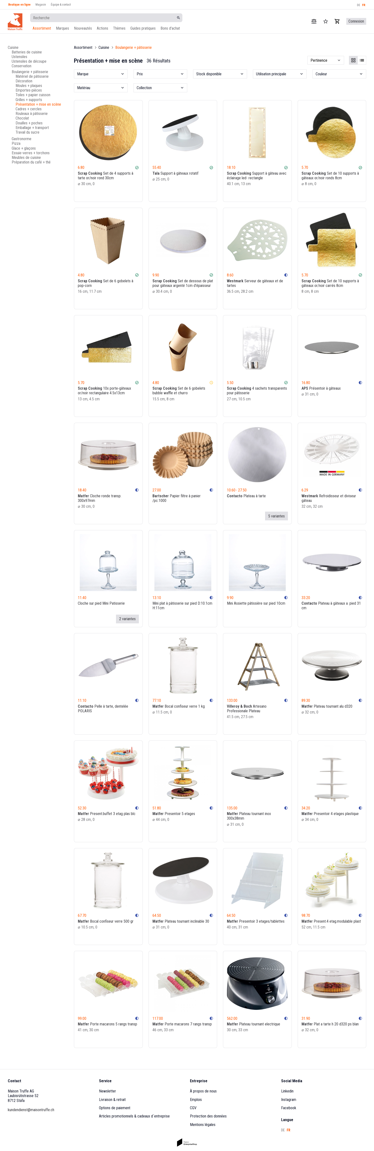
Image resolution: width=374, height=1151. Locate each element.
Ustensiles (19, 56)
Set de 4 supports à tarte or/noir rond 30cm (105, 175)
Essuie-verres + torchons (31, 153)
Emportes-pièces (29, 90)
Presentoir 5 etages (173, 813)
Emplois (196, 1099)
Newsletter (107, 1091)
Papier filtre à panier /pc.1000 (176, 498)
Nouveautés (83, 28)
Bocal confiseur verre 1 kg (178, 706)
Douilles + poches (29, 123)
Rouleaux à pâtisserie (32, 113)
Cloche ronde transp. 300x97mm (99, 498)
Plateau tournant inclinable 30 (180, 921)
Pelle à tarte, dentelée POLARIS (103, 708)
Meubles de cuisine (26, 157)
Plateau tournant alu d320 (327, 706)
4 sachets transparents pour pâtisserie (257, 390)
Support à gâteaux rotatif (175, 173)
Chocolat (22, 118)
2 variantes (127, 619)
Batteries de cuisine (27, 52)
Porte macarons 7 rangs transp (182, 1024)
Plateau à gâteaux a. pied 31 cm (331, 605)
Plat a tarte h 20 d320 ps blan (330, 1024)
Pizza (16, 143)
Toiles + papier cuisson (33, 95)
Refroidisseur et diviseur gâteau (329, 498)
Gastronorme (21, 139)
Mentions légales (202, 1124)
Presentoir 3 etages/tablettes (256, 921)
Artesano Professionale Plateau (247, 708)
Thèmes (119, 28)
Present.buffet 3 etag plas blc (106, 813)
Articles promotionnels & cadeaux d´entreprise (134, 1116)
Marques (62, 28)
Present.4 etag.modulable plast (331, 921)
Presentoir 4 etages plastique (330, 813)
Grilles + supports (29, 99)
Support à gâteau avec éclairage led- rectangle (256, 175)
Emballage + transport (32, 127)
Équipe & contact (61, 4)
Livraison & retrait (112, 1099)
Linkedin (287, 1091)
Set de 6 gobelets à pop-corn (105, 283)
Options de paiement (114, 1108)
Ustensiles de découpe (29, 61)
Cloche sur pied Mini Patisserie (101, 603)
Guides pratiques (143, 28)
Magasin (41, 4)
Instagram (288, 1099)
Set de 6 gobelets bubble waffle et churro (178, 390)
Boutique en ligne (19, 4)
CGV (193, 1108)
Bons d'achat (170, 28)
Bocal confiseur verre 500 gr (106, 921)
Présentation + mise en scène (38, 104)
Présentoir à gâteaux (321, 388)
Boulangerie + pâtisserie (30, 71)
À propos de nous (203, 1091)
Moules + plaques (29, 85)
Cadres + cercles (29, 109)
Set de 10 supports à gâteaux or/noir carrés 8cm (330, 283)
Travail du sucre (27, 132)
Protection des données (208, 1116)
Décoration (24, 81)
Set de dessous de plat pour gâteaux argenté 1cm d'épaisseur (182, 283)
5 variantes (276, 516)
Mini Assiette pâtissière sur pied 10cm (256, 603)
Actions (102, 28)
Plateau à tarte (246, 495)
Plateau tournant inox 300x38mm (249, 816)
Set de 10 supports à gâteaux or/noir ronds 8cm (330, 175)
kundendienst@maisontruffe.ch (31, 1110)
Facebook (288, 1108)
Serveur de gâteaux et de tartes (255, 283)
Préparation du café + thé (31, 162)
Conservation (21, 66)
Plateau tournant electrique (253, 1024)
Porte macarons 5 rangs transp (107, 1024)
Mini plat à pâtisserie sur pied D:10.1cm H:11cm (182, 605)
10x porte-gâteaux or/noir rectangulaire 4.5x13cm (104, 390)
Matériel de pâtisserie (32, 76)
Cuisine (13, 47)
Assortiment (42, 28)
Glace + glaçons (24, 148)
